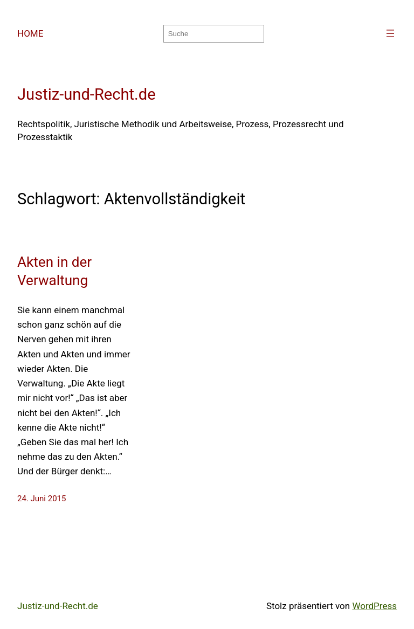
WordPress (374, 605)
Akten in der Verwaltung (54, 271)
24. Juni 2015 (41, 498)
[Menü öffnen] (390, 33)
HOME (30, 33)
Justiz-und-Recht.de (86, 94)
